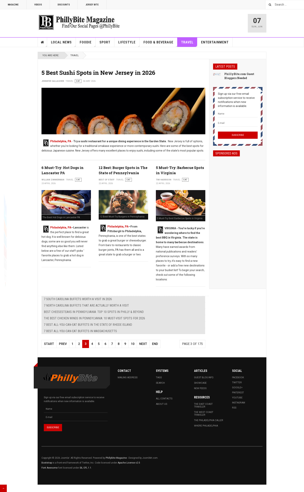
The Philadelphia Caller (208, 420)
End (155, 344)
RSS (234, 407)
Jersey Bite (92, 4)
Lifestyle (129, 43)
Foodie (88, 43)
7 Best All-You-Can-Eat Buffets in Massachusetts (80, 331)
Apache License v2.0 (129, 462)
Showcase (200, 383)
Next (143, 344)
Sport (104, 42)
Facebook (238, 377)
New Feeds (200, 388)
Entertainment (215, 42)
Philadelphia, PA (60, 141)
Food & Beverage (160, 43)
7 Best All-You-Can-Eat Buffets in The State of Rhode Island (88, 325)
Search (160, 383)
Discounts (64, 4)
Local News (63, 43)
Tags (159, 377)
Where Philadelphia (206, 425)
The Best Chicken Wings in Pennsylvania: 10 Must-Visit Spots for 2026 (94, 318)
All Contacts (164, 398)
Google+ (237, 387)
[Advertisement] (238, 219)
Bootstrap (46, 462)
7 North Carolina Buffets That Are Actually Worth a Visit (86, 305)
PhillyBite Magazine (116, 458)
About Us (161, 404)
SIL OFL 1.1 (85, 467)
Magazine (13, 4)
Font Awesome (49, 467)
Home (42, 42)
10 (132, 344)
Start (49, 344)
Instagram (238, 402)
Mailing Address (127, 377)
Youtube (237, 397)
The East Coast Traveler (203, 405)
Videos (38, 4)
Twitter (237, 382)
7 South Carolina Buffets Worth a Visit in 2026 (78, 299)
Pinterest (238, 392)
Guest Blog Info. (204, 377)
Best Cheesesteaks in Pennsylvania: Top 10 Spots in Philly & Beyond (94, 312)
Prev (63, 344)
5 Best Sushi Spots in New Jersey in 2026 (98, 72)
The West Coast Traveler (203, 413)
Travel (189, 43)
